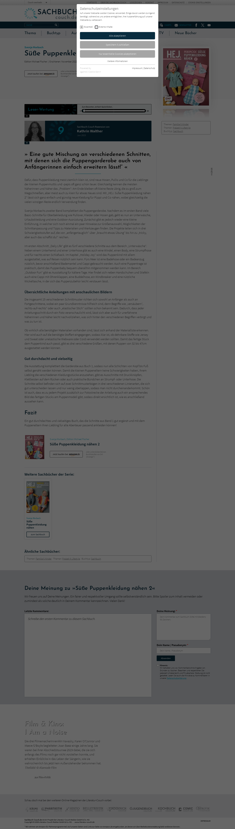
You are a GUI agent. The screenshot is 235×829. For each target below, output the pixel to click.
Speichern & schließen (117, 44)
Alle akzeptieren (117, 35)
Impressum (137, 68)
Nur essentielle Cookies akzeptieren (117, 53)
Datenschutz (149, 68)
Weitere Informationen (117, 61)
